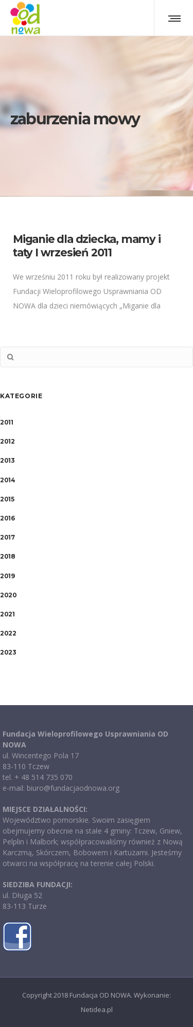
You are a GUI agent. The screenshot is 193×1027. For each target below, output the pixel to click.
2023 (8, 652)
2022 (8, 633)
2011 (6, 422)
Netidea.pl (97, 1009)
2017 (7, 537)
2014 (7, 480)
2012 (7, 441)
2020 (8, 595)
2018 (7, 556)
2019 (7, 576)
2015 (7, 499)
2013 (7, 460)
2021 (7, 614)
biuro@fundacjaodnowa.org (73, 788)
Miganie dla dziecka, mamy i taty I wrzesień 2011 (87, 246)
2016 (7, 518)
